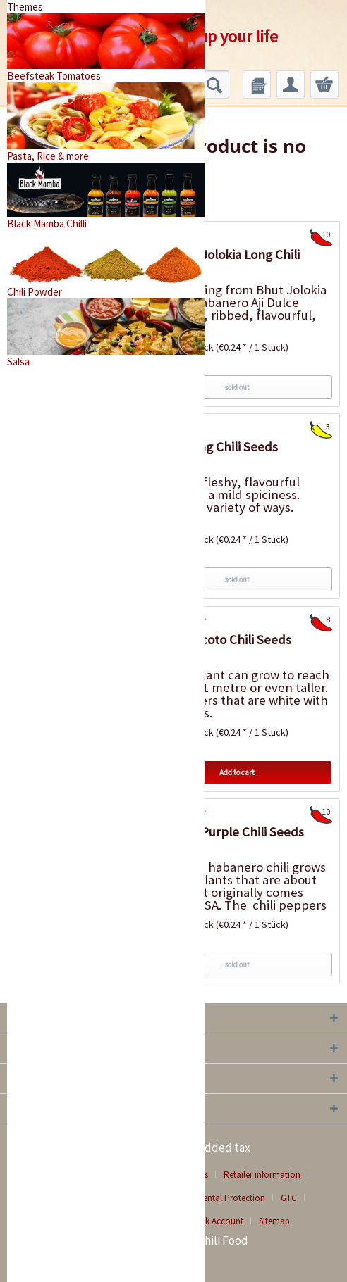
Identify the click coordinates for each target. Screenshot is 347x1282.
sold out (237, 387)
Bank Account (216, 1221)
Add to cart (237, 772)
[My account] (290, 84)
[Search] (214, 84)
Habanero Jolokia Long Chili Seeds (221, 262)
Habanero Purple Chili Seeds (223, 832)
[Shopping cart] (324, 84)
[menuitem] (257, 84)
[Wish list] (257, 84)
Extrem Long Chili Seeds (210, 447)
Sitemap (274, 1221)
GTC (289, 1198)
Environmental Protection (215, 1198)
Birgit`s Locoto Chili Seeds (216, 639)
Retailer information (262, 1175)
